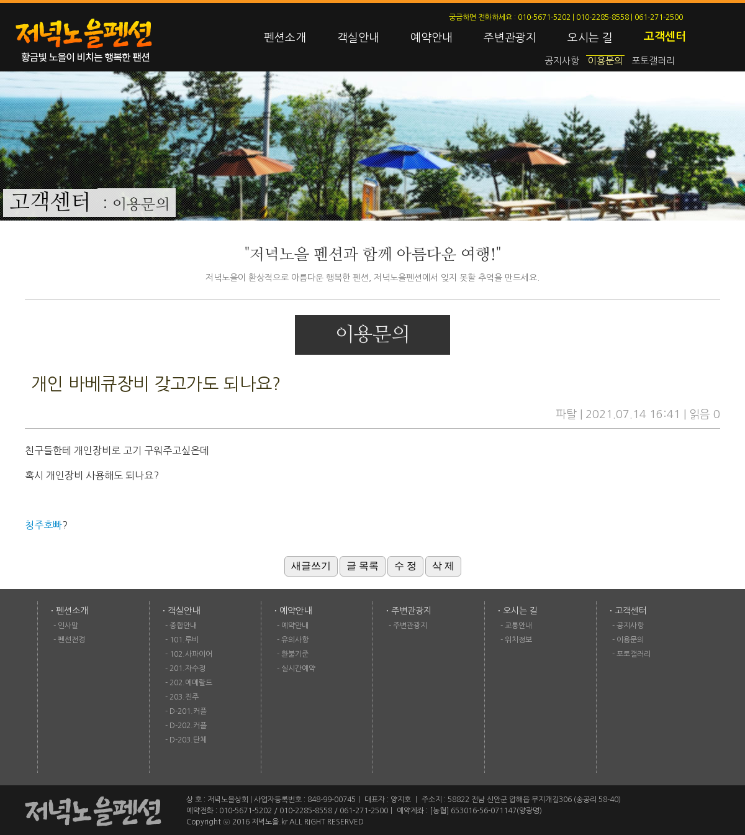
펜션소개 (285, 37)
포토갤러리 (653, 60)
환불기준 (295, 654)
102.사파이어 (190, 654)
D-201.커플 (188, 711)
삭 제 (443, 565)
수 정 (405, 565)
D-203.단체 (188, 740)
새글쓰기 (311, 565)
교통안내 (518, 625)
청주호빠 (43, 525)
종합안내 (183, 625)
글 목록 (362, 565)
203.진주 (184, 697)
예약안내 (431, 37)
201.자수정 (187, 668)
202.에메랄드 (190, 683)
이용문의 (605, 60)
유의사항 (295, 640)
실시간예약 (298, 668)
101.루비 (184, 640)
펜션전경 (71, 640)
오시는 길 (590, 37)
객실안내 (358, 37)
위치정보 (518, 640)
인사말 (68, 625)
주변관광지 (510, 37)
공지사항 (561, 60)
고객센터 (665, 36)
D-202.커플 (188, 725)
